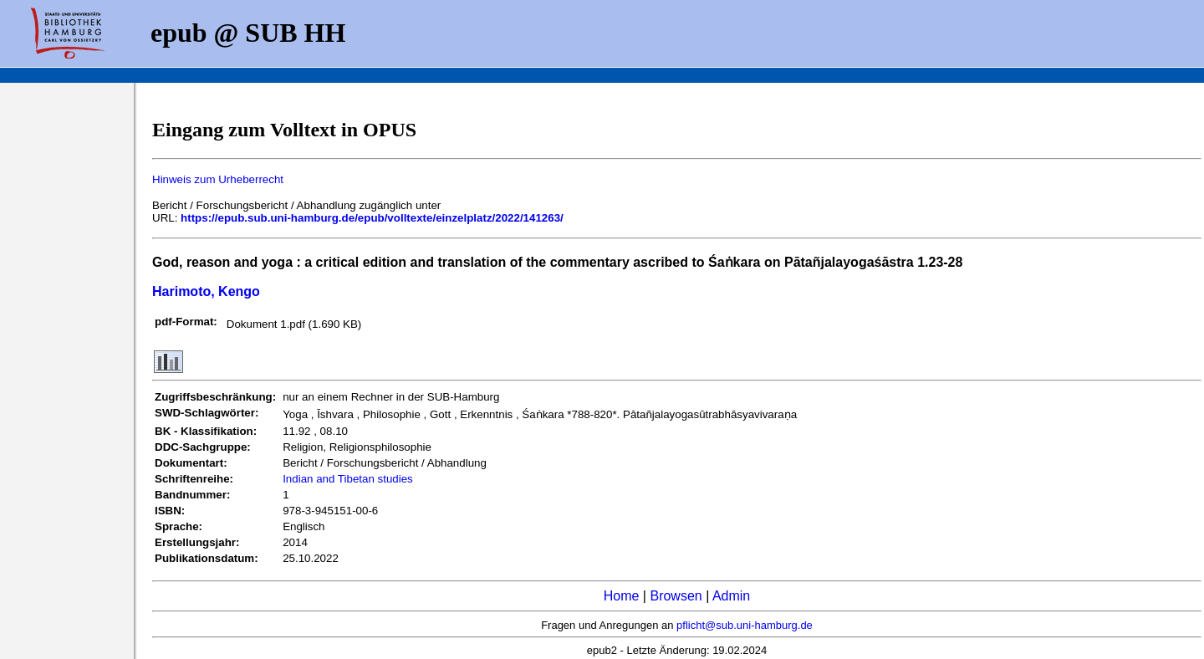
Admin (731, 596)
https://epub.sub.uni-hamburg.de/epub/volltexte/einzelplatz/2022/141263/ (372, 218)
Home (622, 596)
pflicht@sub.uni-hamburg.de (744, 625)
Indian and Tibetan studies (348, 479)
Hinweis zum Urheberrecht (217, 179)
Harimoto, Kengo (206, 291)
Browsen (675, 596)
